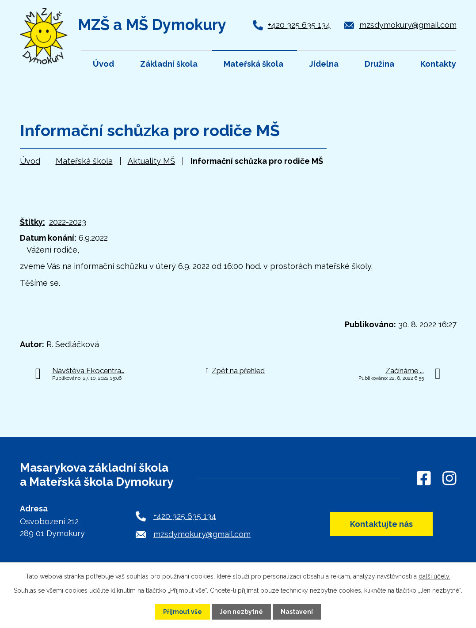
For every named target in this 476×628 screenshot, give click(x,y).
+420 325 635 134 (299, 25)
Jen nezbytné (241, 611)
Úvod (30, 161)
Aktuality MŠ (151, 161)
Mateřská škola (84, 161)
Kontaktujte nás (381, 524)
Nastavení (297, 611)
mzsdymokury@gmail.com (408, 25)
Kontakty (438, 63)
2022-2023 (67, 222)
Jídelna (324, 63)
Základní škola (169, 63)
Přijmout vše (182, 611)
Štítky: (32, 222)
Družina (379, 63)
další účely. (434, 576)
